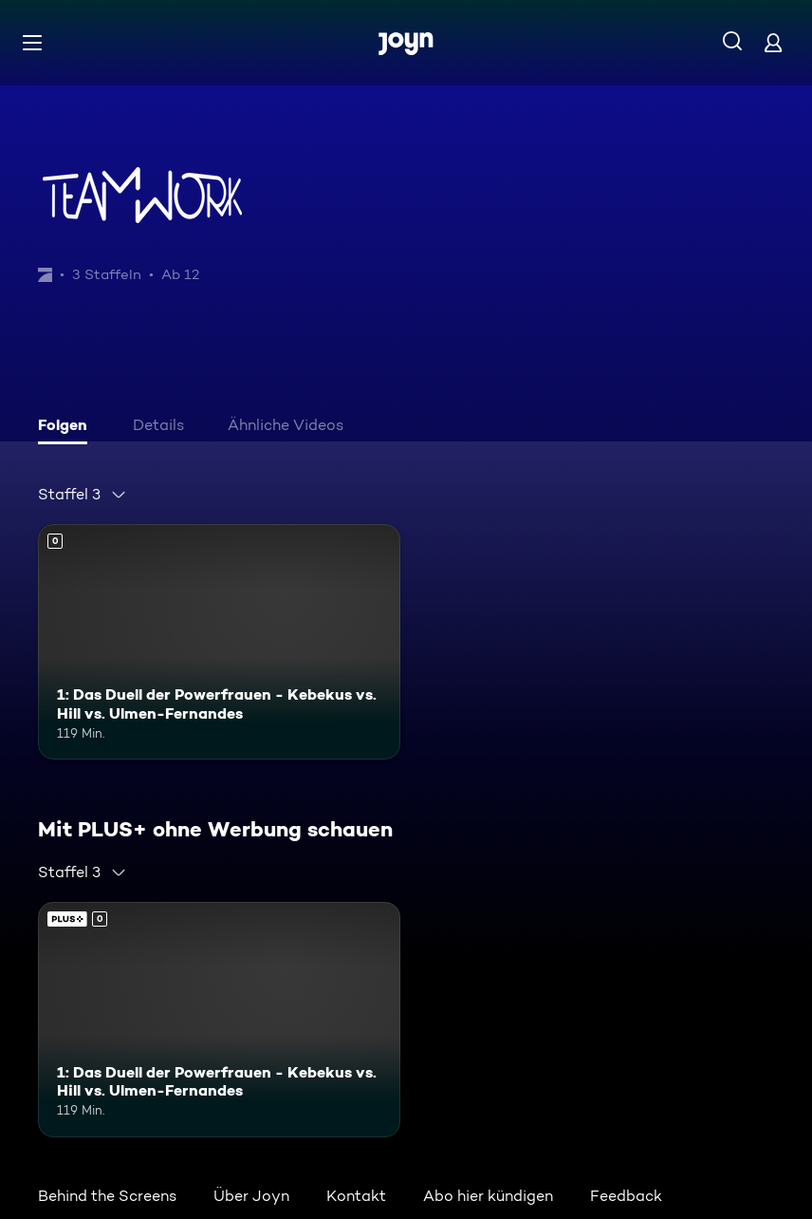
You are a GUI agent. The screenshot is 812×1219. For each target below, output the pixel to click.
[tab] (67, 427)
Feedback (626, 1196)
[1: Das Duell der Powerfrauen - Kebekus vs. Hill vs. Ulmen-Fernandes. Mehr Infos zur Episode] (219, 642)
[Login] (773, 42)
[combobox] (82, 494)
